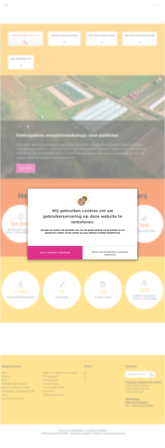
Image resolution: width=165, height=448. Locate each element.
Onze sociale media (54, 387)
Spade (105, 433)
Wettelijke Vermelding (80, 433)
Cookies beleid (51, 383)
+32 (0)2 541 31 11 (141, 374)
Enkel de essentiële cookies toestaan (110, 253)
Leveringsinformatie (13, 398)
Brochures (48, 391)
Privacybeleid (50, 376)
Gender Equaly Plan (54, 395)
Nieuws (6, 376)
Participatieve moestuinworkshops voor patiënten (67, 135)
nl (156, 5)
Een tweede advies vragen (101, 35)
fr (85, 376)
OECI (4, 395)
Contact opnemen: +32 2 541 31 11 (25, 35)
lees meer (25, 168)
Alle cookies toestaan (55, 252)
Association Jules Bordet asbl (18, 391)
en (85, 372)
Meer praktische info (20, 59)
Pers (4, 380)
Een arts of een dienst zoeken (140, 35)
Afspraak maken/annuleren (64, 35)
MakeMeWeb (119, 433)
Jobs (4, 372)
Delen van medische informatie (60, 372)
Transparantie (50, 380)
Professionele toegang (14, 383)
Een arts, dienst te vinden (16, 387)
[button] (20, 127)
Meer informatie (82, 239)
